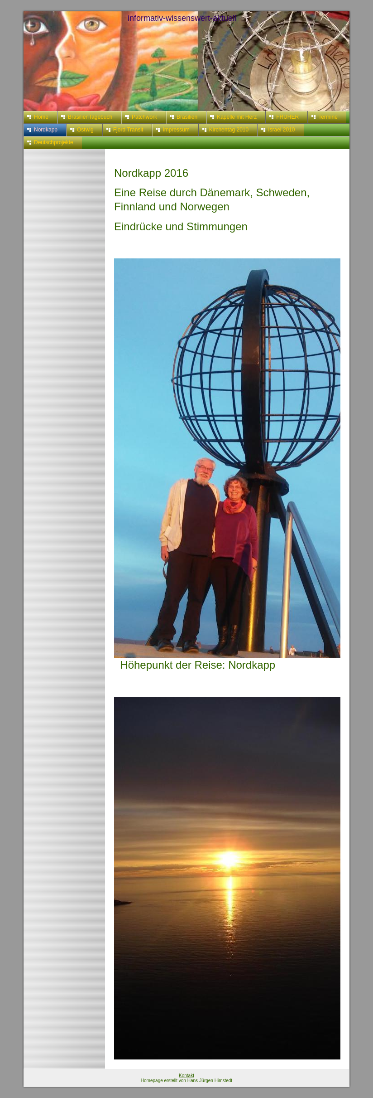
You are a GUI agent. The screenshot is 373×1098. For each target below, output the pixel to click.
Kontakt (186, 1075)
